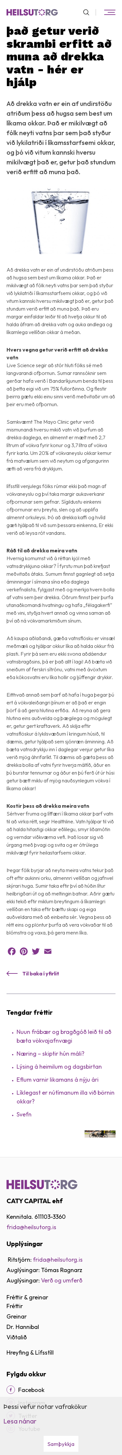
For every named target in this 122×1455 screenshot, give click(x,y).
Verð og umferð (61, 1280)
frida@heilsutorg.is (31, 1227)
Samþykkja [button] (61, 1443)
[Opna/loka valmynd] (109, 12)
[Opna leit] (89, 12)
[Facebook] (11, 1389)
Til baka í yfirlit (40, 973)
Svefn (24, 1114)
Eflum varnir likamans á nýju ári (58, 1079)
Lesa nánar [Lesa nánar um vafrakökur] (19, 1421)
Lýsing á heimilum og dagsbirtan (59, 1066)
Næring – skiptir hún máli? (51, 1053)
